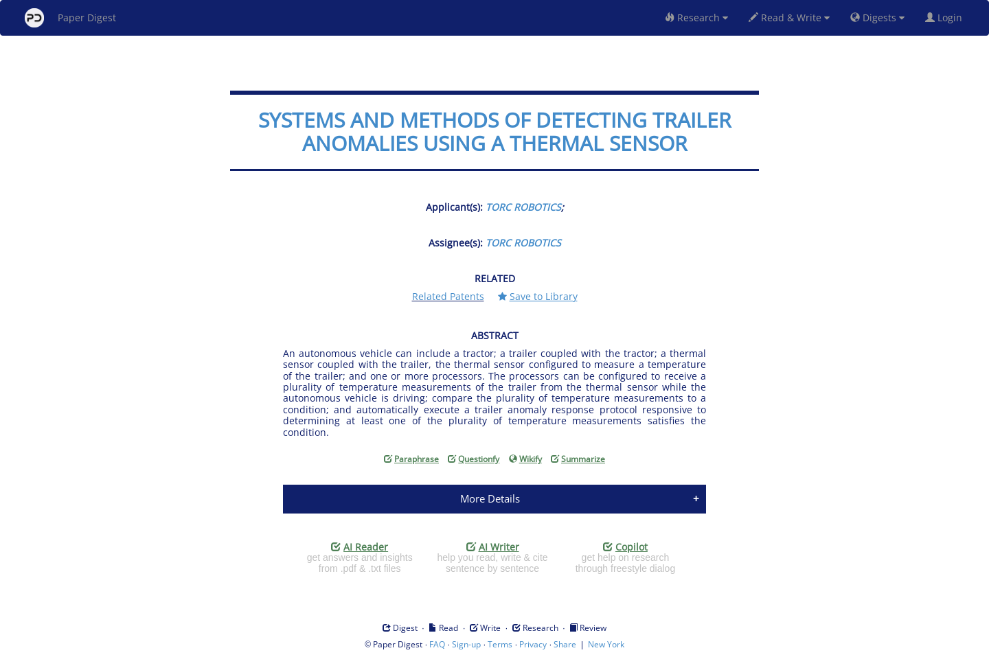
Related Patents (448, 296)
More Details (490, 498)
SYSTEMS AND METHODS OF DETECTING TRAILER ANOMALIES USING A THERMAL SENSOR (494, 131)
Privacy (533, 644)
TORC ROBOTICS (523, 207)
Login (946, 17)
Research (696, 17)
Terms (500, 644)
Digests (877, 17)
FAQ (437, 644)
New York (606, 644)
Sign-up (466, 644)
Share (565, 644)
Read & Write (789, 17)
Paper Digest (70, 17)
